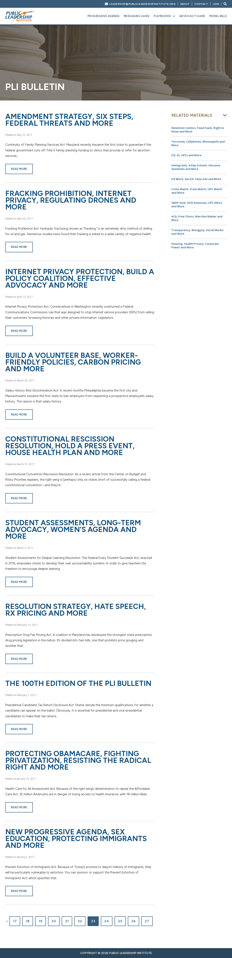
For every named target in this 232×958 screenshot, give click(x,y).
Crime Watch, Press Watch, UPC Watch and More (196, 191)
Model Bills (218, 16)
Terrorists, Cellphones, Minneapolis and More (198, 143)
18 (27, 921)
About (185, 4)
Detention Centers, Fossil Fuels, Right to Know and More (197, 129)
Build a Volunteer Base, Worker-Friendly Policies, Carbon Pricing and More (73, 362)
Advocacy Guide (192, 16)
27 (147, 921)
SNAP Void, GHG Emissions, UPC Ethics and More (196, 204)
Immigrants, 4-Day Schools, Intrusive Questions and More (195, 167)
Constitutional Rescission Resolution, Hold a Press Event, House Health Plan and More (70, 446)
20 (54, 921)
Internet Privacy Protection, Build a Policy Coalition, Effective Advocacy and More (79, 278)
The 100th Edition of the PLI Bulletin (78, 683)
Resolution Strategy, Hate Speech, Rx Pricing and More (75, 610)
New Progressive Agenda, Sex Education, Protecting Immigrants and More (76, 838)
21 (67, 921)
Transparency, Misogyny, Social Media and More (197, 232)
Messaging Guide (137, 16)
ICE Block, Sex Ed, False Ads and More (196, 179)
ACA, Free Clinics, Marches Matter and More (197, 218)
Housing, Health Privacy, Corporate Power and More (195, 245)
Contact (201, 4)
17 (15, 921)
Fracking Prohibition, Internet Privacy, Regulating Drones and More (70, 200)
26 (133, 921)
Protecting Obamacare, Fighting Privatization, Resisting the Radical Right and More (78, 760)
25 (120, 921)
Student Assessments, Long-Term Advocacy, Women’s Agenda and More (73, 529)
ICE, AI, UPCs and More (186, 155)
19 (40, 921)
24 (106, 921)
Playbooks (162, 16)
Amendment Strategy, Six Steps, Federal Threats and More (69, 120)
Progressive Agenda (104, 16)
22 (80, 921)
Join (216, 4)
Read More (19, 169)
